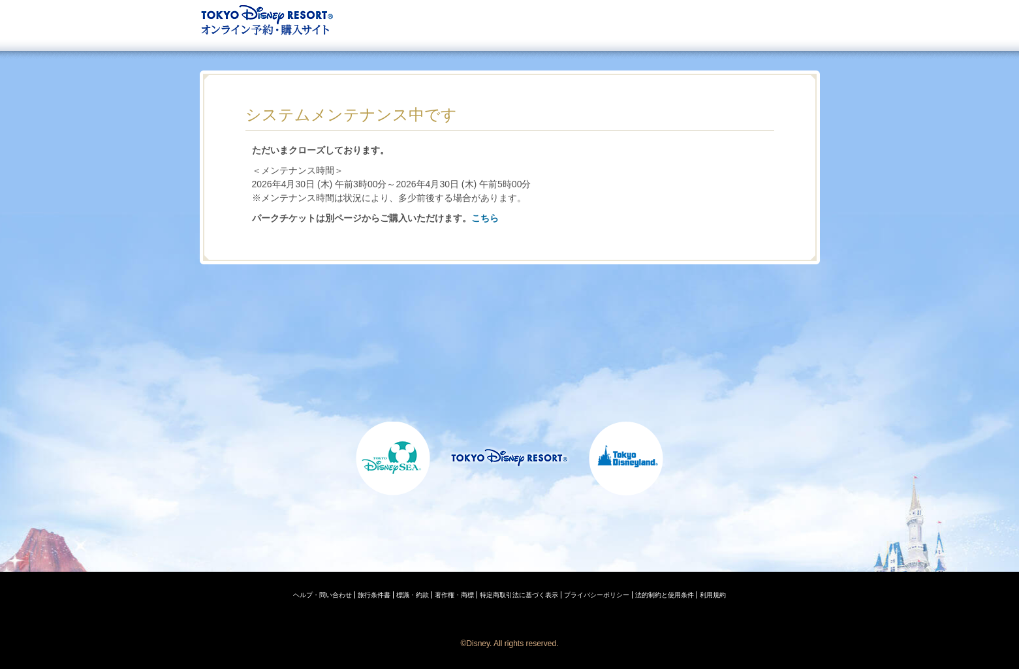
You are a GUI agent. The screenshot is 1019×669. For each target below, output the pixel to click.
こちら (485, 218)
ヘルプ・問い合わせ (322, 595)
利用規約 (713, 595)
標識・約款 (412, 595)
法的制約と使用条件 (664, 595)
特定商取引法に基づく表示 (519, 595)
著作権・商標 (454, 595)
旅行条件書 (374, 595)
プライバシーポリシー (596, 595)
